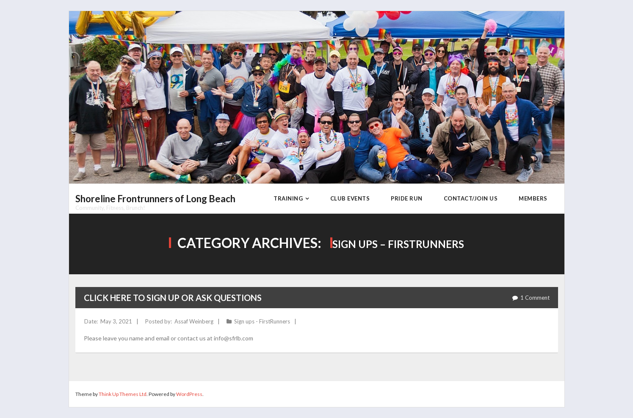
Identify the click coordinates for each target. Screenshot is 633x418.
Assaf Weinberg (193, 321)
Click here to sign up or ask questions (173, 298)
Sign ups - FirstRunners (262, 321)
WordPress (189, 394)
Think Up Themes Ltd (123, 394)
